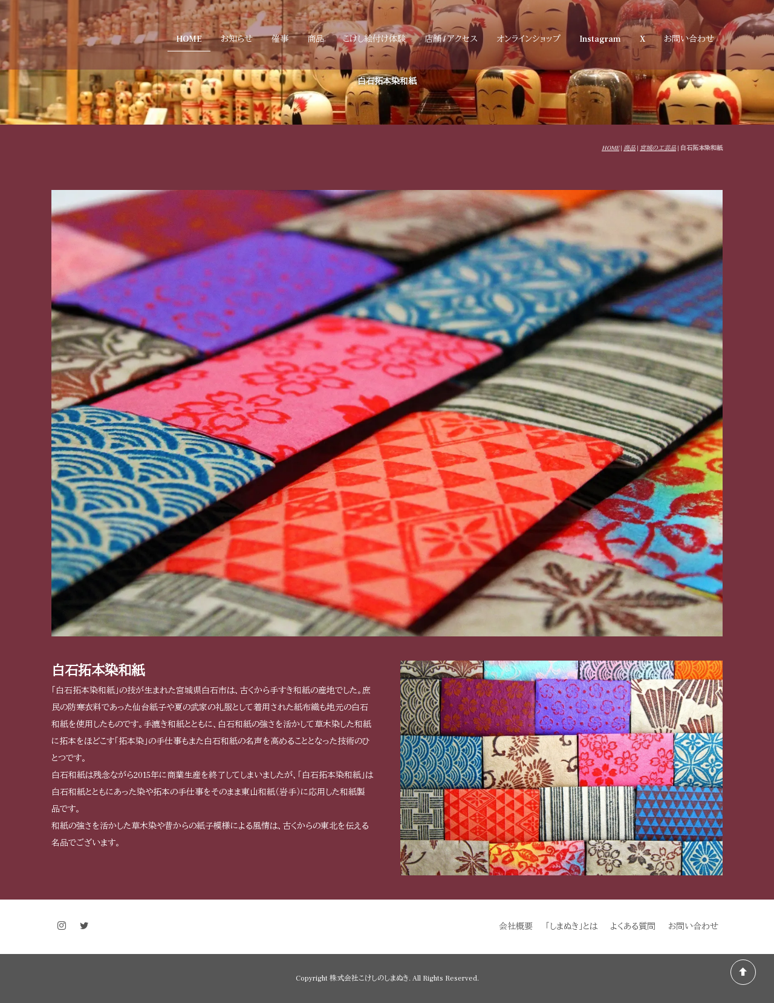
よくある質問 (632, 926)
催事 (280, 39)
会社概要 (516, 926)
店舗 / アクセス (451, 39)
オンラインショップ (528, 39)
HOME (189, 39)
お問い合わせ (689, 39)
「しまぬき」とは (571, 926)
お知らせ (237, 39)
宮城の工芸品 (658, 148)
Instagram (600, 39)
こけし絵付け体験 (374, 39)
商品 (315, 39)
